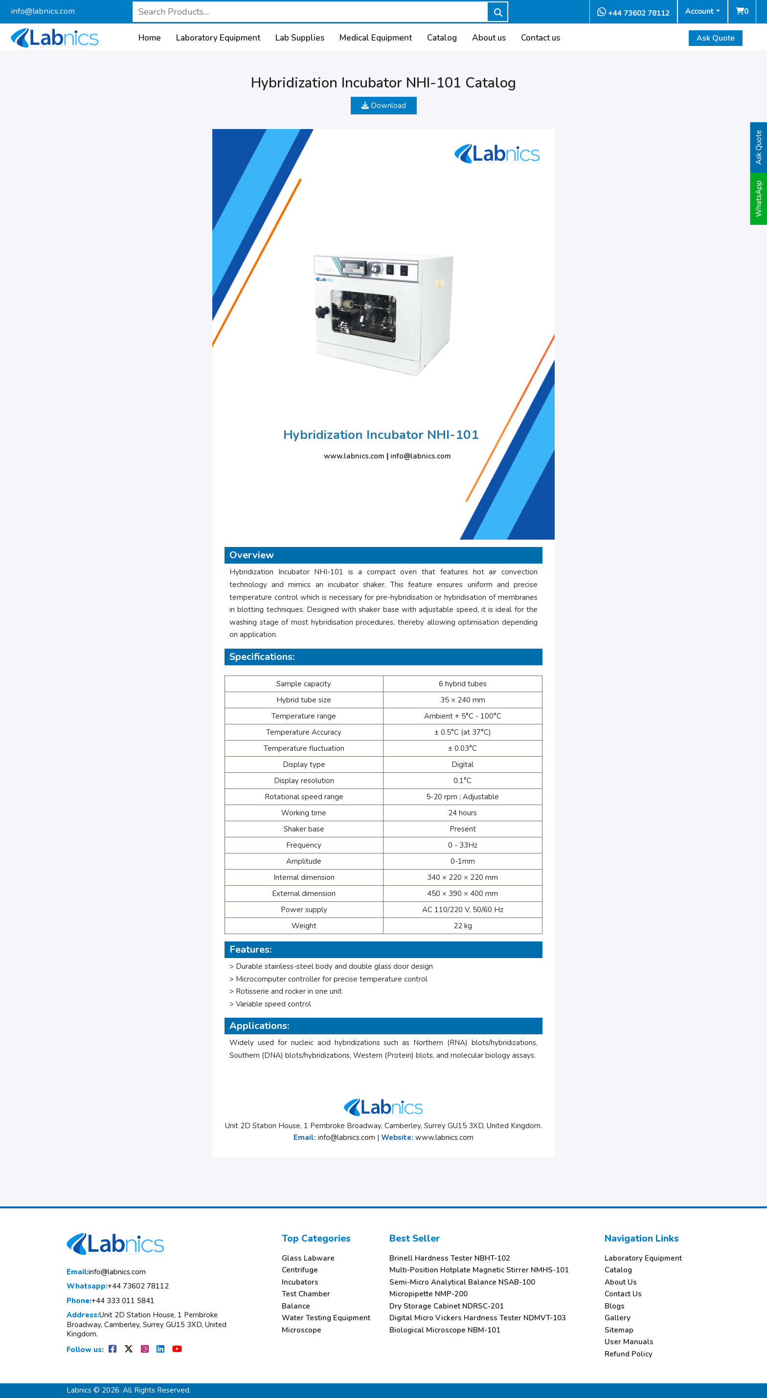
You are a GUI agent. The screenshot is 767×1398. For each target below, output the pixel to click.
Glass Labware (308, 1258)
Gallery (618, 1318)
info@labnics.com (43, 11)
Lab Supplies (299, 38)
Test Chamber (306, 1294)
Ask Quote (716, 38)
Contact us (540, 38)
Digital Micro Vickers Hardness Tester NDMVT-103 (477, 1318)
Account (699, 11)
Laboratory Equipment (218, 38)
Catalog (442, 38)
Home (149, 38)
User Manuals (629, 1342)
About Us (621, 1282)
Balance (296, 1306)
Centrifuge (300, 1270)
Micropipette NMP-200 (428, 1294)
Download (383, 105)
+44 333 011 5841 (111, 1301)
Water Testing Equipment (326, 1318)
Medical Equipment (375, 38)
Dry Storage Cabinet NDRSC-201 (446, 1306)
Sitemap (619, 1330)
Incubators (300, 1282)
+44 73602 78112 (633, 12)
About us (489, 38)
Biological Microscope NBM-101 (444, 1330)
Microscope (301, 1330)
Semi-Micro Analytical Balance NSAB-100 (462, 1282)
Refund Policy (629, 1354)
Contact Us (623, 1294)
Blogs (615, 1306)
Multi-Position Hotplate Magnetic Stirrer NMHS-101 (479, 1270)
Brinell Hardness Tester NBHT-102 (449, 1258)
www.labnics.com (354, 456)
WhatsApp (759, 198)
